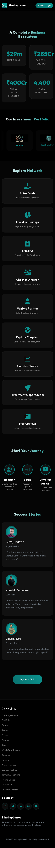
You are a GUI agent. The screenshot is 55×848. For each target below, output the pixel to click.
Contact (5, 725)
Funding (5, 760)
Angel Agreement (10, 715)
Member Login (44, 5)
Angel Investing (9, 765)
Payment (6, 740)
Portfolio (6, 720)
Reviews (5, 730)
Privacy (5, 735)
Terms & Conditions (11, 774)
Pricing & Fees (8, 779)
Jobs (4, 745)
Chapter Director (10, 789)
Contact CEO (8, 784)
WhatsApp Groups (11, 750)
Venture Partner (9, 770)
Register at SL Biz (27, 679)
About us (6, 755)
